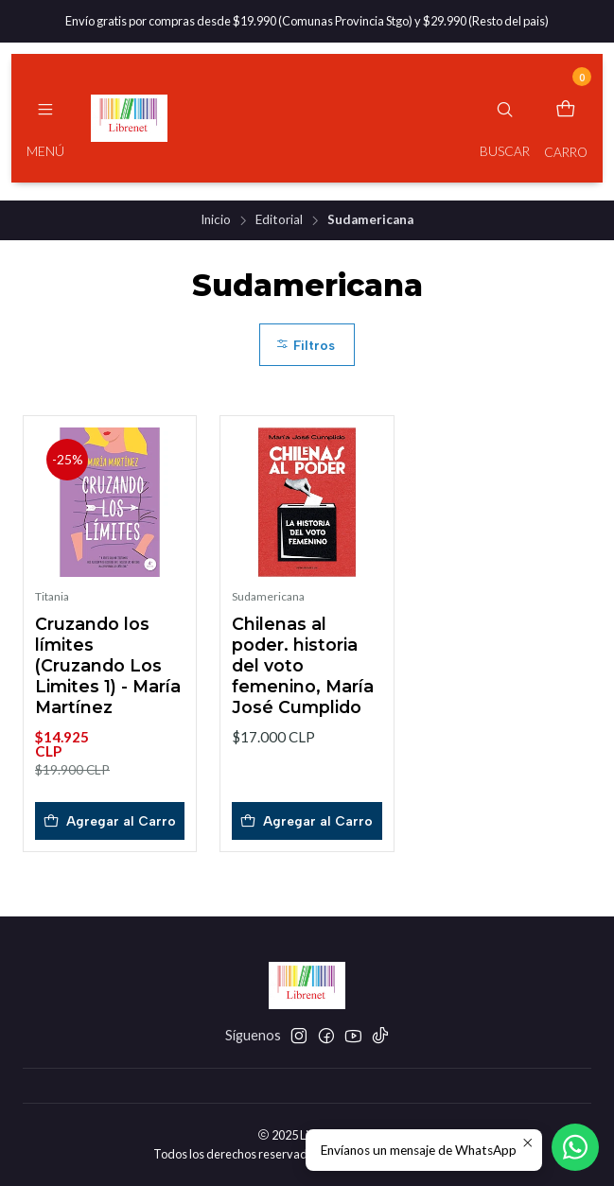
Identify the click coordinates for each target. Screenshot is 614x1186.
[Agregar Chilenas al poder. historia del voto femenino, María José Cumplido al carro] (306, 821)
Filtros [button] (305, 345)
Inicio (216, 220)
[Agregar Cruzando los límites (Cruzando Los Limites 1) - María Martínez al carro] (109, 821)
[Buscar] (505, 118)
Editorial (279, 220)
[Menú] (45, 118)
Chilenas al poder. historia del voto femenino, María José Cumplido (303, 665)
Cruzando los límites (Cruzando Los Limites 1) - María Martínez (108, 665)
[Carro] (565, 118)
